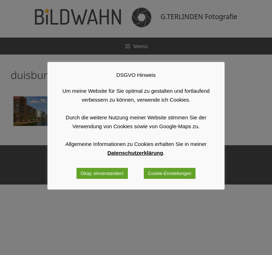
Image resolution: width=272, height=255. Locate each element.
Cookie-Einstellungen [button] (170, 173)
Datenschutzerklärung (135, 153)
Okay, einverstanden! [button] (102, 173)
